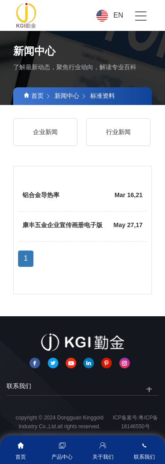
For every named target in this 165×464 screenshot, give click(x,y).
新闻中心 (67, 95)
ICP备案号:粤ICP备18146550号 (135, 422)
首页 (34, 95)
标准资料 (102, 95)
